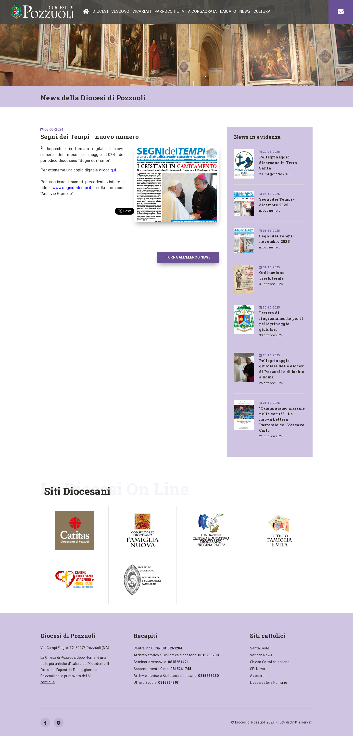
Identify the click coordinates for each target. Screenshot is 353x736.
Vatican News (261, 655)
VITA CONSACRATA (199, 11)
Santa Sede (259, 648)
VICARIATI (141, 11)
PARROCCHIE (166, 11)
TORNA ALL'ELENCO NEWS (188, 257)
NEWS (245, 11)
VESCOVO (120, 11)
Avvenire (257, 676)
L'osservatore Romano (268, 682)
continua (47, 682)
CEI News (257, 669)
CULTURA (261, 11)
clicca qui (107, 170)
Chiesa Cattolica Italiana (270, 662)
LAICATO (228, 11)
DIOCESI (100, 11)
